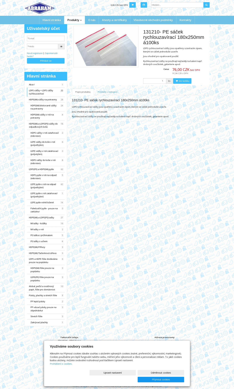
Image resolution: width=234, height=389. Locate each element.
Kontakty (185, 20)
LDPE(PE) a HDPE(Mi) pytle (46, 169)
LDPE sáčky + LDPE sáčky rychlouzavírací (46, 92)
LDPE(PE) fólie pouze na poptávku (47, 279)
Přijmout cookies (172, 379)
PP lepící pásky (47, 301)
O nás (91, 20)
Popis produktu (83, 91)
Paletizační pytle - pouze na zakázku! (47, 210)
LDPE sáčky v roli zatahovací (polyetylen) (47, 153)
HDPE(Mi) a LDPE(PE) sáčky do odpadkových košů (46, 125)
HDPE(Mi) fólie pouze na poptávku (47, 270)
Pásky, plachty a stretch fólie (46, 295)
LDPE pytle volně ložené (47, 202)
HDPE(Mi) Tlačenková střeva (46, 253)
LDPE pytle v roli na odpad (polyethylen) (47, 186)
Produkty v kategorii (107, 91)
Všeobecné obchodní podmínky (153, 20)
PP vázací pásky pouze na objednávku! (47, 309)
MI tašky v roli (47, 229)
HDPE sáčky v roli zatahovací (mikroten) (47, 134)
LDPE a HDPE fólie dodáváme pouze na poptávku (46, 260)
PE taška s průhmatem (47, 235)
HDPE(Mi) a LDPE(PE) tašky (46, 217)
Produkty (74, 20)
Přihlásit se (46, 60)
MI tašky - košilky (47, 223)
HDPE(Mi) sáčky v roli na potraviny (47, 116)
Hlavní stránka (52, 20)
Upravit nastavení (118, 379)
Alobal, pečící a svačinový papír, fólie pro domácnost (46, 288)
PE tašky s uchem (47, 241)
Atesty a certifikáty (114, 20)
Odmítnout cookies (145, 379)
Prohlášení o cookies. (61, 370)
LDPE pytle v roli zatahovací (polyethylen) (47, 195)
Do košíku (182, 80)
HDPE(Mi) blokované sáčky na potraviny (47, 107)
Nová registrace (35, 53)
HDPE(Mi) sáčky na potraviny (46, 99)
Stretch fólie (47, 316)
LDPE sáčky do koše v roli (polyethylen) (47, 143)
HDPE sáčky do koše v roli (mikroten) (47, 162)
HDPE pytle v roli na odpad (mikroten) (47, 177)
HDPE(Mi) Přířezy (46, 247)
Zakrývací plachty (47, 322)
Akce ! (46, 84)
